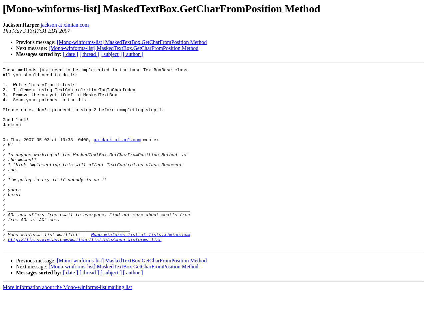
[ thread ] (89, 54)
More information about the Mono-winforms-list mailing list (67, 323)
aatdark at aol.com (117, 155)
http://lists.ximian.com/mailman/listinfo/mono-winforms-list (84, 274)
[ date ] (70, 54)
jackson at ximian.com (65, 25)
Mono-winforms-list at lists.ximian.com (140, 268)
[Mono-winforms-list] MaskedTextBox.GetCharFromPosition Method (132, 42)
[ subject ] (111, 54)
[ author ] (133, 54)
